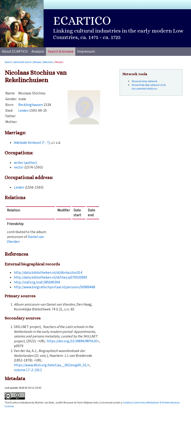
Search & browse (60, 51)
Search (8, 62)
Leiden (23, 110)
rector (19, 167)
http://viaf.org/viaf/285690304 (37, 282)
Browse (37, 62)
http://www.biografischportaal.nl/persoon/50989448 (54, 287)
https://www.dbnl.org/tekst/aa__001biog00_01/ (51, 365)
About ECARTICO (15, 51)
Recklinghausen (30, 104)
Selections (47, 62)
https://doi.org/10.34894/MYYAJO (72, 341)
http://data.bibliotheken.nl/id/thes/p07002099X (50, 277)
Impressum (86, 51)
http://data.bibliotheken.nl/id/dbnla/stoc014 (48, 272)
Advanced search (23, 62)
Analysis (37, 51)
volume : (28, 370)
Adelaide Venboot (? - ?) (32, 142)
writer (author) (25, 162)
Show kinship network (144, 81)
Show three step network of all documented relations (149, 87)
